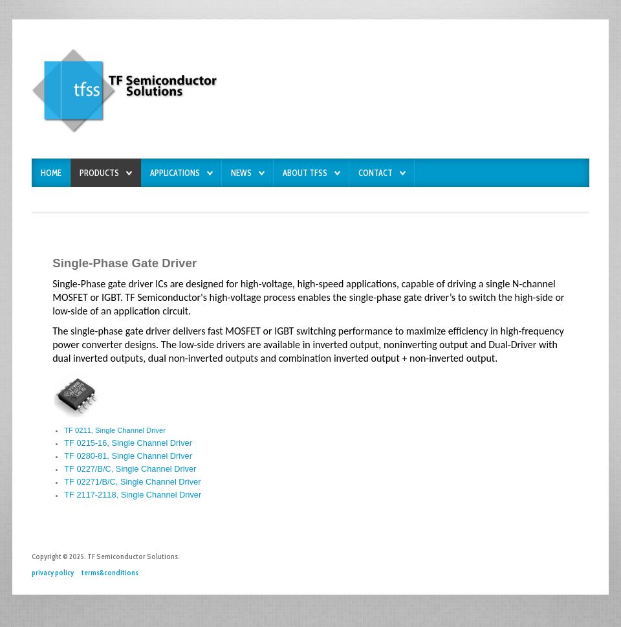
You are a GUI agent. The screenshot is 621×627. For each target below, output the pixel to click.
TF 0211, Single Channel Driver (115, 430)
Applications (175, 173)
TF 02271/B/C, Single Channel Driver (132, 482)
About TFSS (305, 173)
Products (99, 173)
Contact (375, 173)
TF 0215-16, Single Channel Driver (128, 443)
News (241, 173)
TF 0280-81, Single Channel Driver (128, 456)
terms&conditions (110, 572)
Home (51, 173)
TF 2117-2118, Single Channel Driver (132, 495)
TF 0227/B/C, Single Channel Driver (130, 469)
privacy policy (53, 572)
